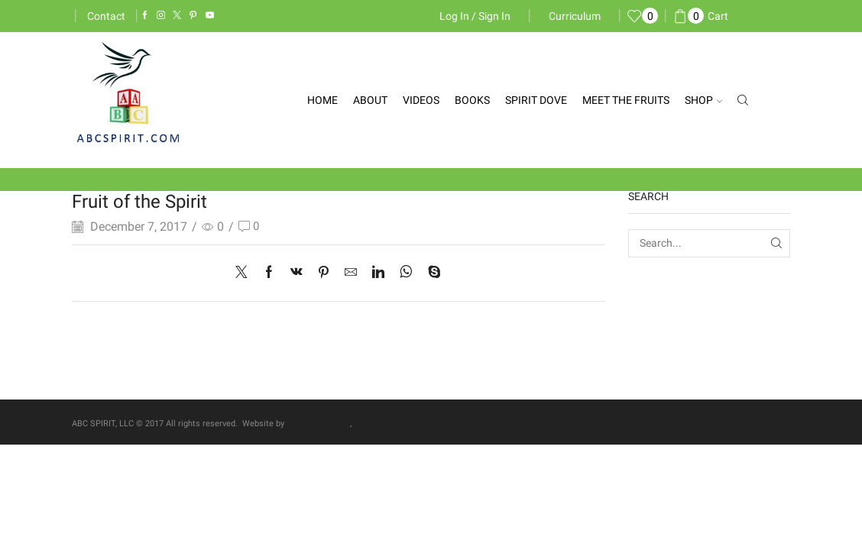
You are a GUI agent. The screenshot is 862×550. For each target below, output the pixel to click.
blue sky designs (318, 424)
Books (472, 100)
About (370, 100)
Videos (421, 100)
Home (322, 100)
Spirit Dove (536, 100)
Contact (106, 16)
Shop (703, 100)
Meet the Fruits (625, 100)
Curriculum (575, 16)
